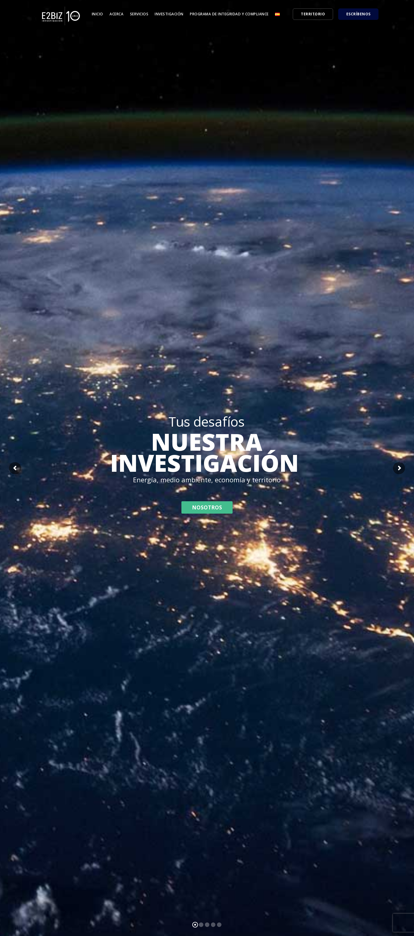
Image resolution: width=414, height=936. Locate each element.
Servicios (139, 14)
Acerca (116, 14)
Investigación (169, 14)
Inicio (97, 14)
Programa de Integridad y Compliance (229, 14)
